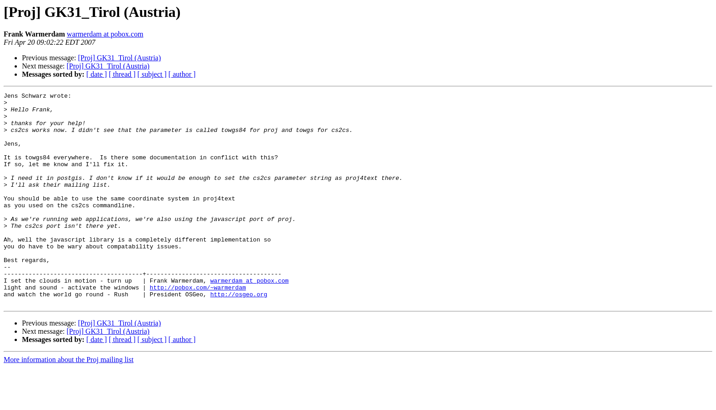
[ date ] (96, 74)
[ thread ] (122, 74)
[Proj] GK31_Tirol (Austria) (119, 58)
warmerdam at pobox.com (105, 34)
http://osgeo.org (238, 335)
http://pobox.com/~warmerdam (198, 327)
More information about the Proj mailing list (68, 402)
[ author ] (182, 74)
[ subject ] (152, 74)
